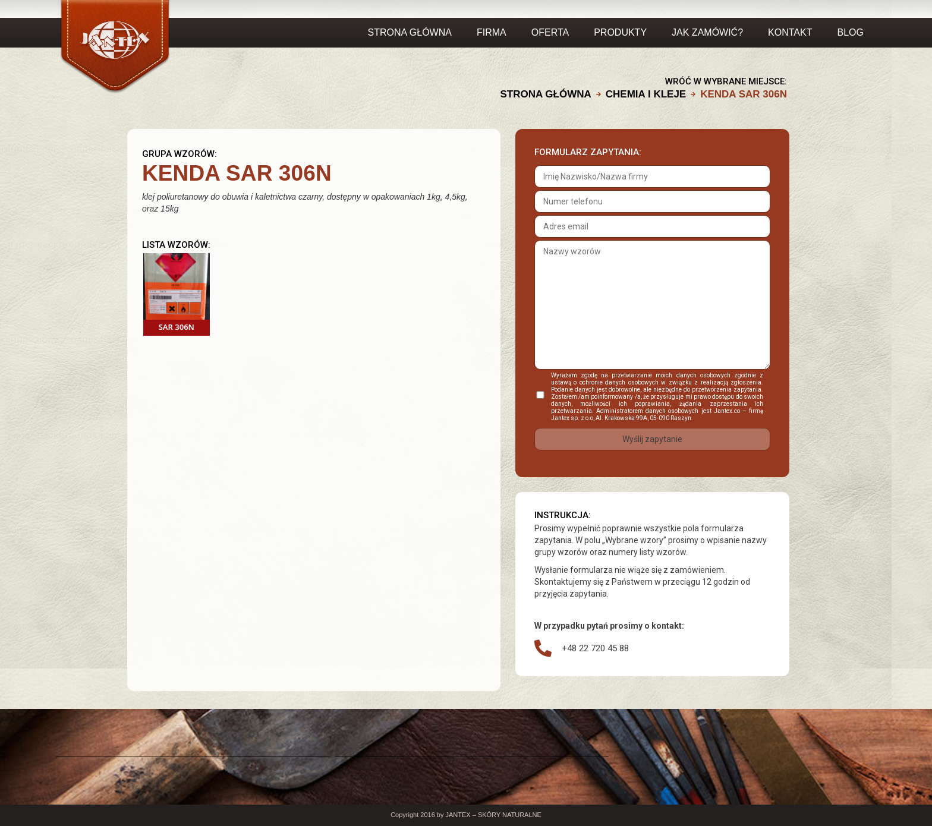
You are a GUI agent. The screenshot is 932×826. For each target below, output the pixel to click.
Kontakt (790, 32)
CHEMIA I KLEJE (646, 94)
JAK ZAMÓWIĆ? (707, 32)
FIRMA (491, 32)
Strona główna (410, 32)
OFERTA (550, 32)
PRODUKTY (620, 32)
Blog (850, 32)
